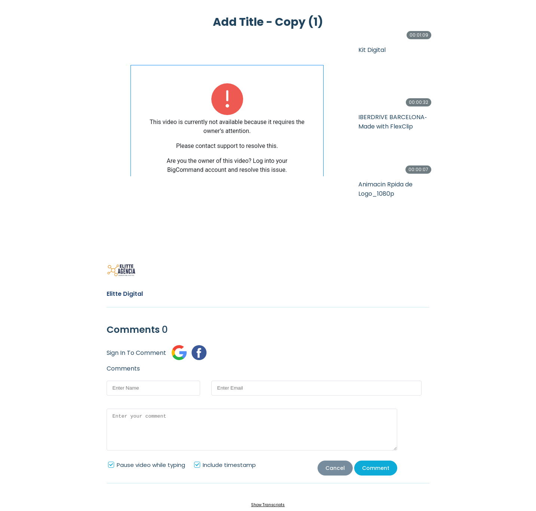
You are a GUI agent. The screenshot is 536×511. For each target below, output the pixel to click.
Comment (375, 468)
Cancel (335, 468)
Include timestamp (229, 465)
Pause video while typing (151, 465)
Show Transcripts (268, 505)
